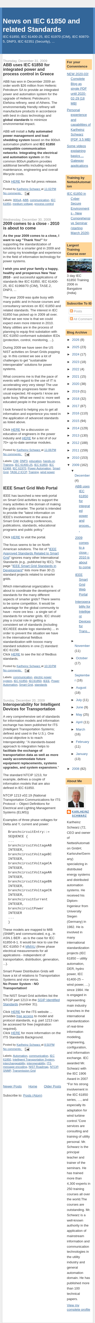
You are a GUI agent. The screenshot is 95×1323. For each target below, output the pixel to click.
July (79, 700)
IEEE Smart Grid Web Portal (30, 488)
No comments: (12, 193)
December (82, 475)
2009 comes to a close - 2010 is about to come (31, 225)
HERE (15, 181)
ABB (25, 200)
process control (44, 203)
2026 (76, 340)
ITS (49, 1063)
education (35, 460)
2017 (76, 406)
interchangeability (14, 1063)
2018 (76, 399)
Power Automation (39, 468)
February (82, 742)
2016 (76, 413)
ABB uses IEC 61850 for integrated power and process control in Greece (28, 69)
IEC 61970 (19, 468)
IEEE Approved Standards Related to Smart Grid (31, 553)
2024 (76, 354)
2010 (76, 457)
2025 (76, 347)
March (80, 729)
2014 (76, 428)
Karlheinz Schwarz (80, 813)
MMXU (30, 946)
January (82, 754)
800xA (17, 200)
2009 (76, 465)
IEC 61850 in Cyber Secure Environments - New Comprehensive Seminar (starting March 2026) (78, 213)
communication (39, 200)
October (82, 658)
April (80, 722)
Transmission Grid (23, 1070)
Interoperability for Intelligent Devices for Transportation (31, 706)
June (80, 707)
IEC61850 (35, 680)
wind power (47, 472)
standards (40, 684)
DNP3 (24, 460)
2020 (76, 384)
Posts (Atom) (32, 1095)
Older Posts (52, 1086)
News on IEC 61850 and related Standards (41, 25)
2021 (76, 376)
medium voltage (23, 203)
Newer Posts (12, 1086)
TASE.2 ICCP (18, 472)
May (79, 714)
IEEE (46, 680)
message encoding (15, 1066)
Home (32, 1086)
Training (33, 472)
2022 (76, 369)
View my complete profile (78, 1307)
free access (24, 1016)
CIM (15, 460)
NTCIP (54, 1066)
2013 (76, 435)
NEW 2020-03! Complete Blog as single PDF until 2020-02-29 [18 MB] (77, 88)
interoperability (36, 1063)
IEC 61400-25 (24, 464)
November (82, 646)
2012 (76, 443)
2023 (76, 362)
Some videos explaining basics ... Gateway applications (77, 156)
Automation (20, 1055)
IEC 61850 (41, 464)
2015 (76, 421)
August (81, 687)
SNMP (7, 1070)
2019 (76, 391)
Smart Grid (26, 684)
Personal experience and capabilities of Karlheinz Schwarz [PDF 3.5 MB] (79, 124)
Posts (76, 311)
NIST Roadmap (38, 1066)
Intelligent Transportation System (33, 1059)
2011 (76, 450)
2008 (76, 769)
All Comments (82, 319)
